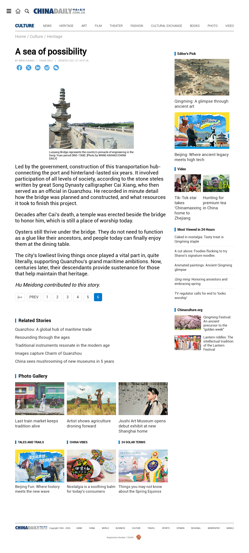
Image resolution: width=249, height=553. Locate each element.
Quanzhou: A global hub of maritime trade (53, 329)
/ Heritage (53, 36)
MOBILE (230, 528)
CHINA (92, 528)
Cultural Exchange (166, 26)
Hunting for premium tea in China (214, 202)
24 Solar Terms (133, 442)
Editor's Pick (186, 54)
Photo (213, 26)
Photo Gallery (32, 376)
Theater (116, 26)
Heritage (66, 26)
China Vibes (79, 442)
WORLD (105, 528)
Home (20, 36)
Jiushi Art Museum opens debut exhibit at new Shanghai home (142, 426)
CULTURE (24, 25)
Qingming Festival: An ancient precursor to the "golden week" (217, 323)
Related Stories (34, 320)
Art (84, 26)
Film (98, 26)
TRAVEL (151, 528)
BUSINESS (120, 528)
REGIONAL (196, 528)
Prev (34, 297)
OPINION (180, 528)
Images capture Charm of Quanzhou (48, 353)
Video (229, 26)
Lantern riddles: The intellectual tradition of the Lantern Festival (218, 343)
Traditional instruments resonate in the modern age (62, 345)
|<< (20, 297)
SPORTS (166, 528)
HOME (79, 528)
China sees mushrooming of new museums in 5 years (64, 361)
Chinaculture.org (189, 310)
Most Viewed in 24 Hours (196, 229)
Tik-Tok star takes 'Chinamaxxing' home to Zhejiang (188, 208)
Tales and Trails (31, 442)
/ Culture (35, 36)
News (47, 26)
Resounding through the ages (42, 337)
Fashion (137, 26)
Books (195, 26)
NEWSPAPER (214, 528)
